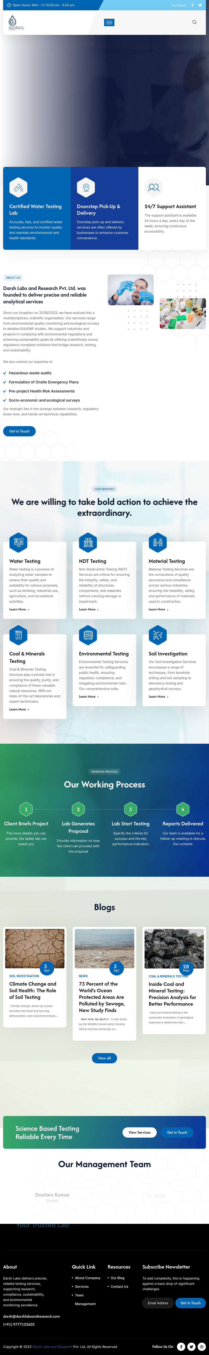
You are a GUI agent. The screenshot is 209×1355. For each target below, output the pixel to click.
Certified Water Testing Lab (35, 209)
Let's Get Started (22, 130)
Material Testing (167, 561)
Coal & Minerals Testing (27, 657)
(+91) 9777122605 (19, 1324)
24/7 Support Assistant (170, 206)
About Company (88, 1278)
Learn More (19, 609)
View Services (139, 1134)
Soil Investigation (168, 653)
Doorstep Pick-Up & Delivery (98, 209)
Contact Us (119, 1286)
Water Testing (24, 561)
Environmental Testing (104, 653)
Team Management (85, 1299)
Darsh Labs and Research (52, 1347)
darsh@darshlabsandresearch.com (31, 1316)
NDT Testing (92, 561)
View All (104, 1059)
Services (82, 1286)
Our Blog (117, 1278)
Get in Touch (19, 432)
